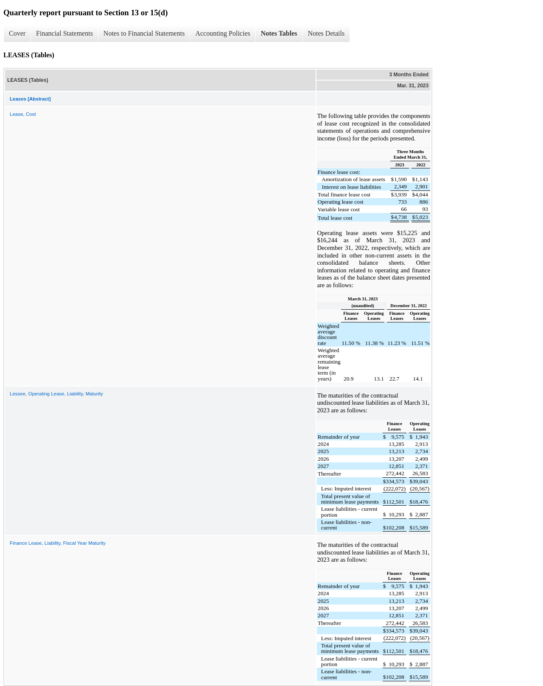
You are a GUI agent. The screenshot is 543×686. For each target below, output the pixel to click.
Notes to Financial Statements (144, 33)
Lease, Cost (23, 114)
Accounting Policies (222, 33)
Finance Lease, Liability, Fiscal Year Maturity (58, 543)
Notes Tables (279, 33)
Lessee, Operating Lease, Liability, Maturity (56, 393)
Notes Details (326, 33)
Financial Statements (64, 33)
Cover (17, 33)
